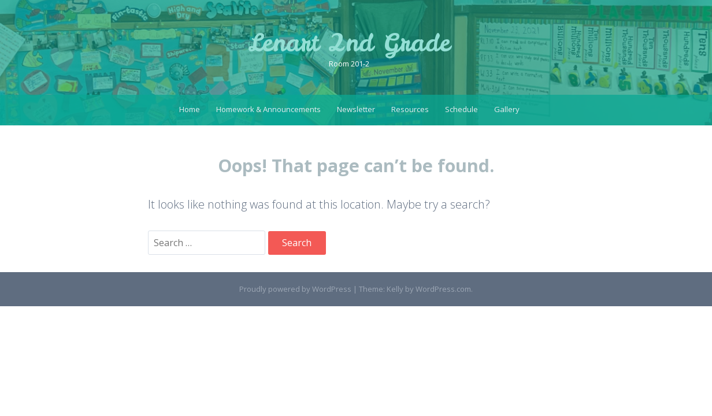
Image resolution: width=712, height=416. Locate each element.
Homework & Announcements (268, 109)
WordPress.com (443, 289)
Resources (410, 109)
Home (189, 109)
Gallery (507, 109)
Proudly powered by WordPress (295, 289)
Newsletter (356, 109)
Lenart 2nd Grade (349, 43)
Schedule (461, 109)
